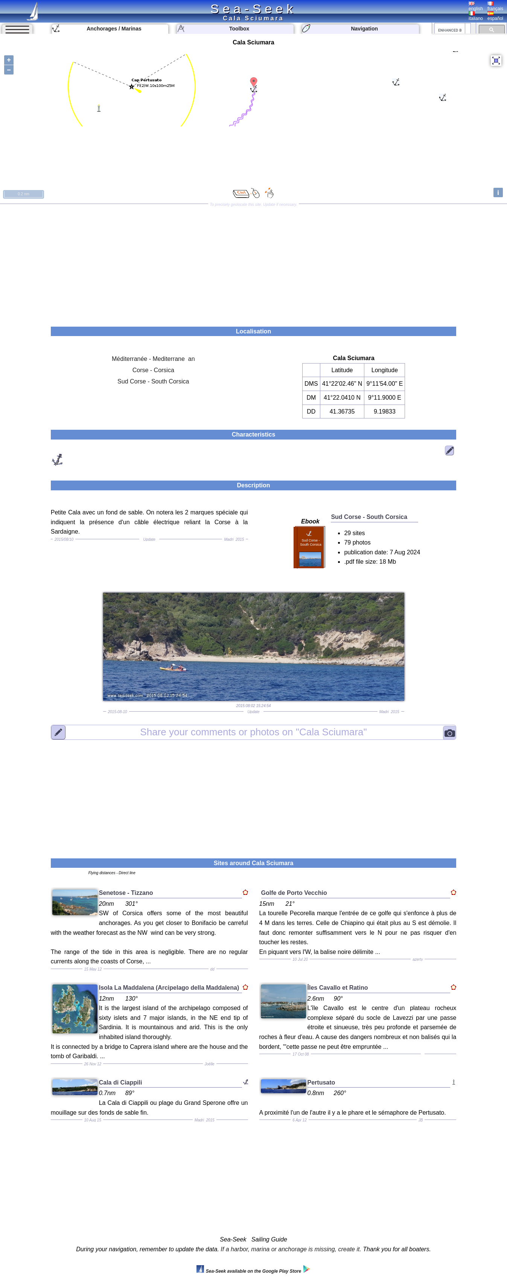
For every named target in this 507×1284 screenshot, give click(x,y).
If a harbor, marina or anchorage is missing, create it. (291, 1249)
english (476, 6)
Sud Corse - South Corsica (153, 381)
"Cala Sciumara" (253, 732)
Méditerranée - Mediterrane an (153, 359)
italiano (476, 16)
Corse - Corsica (153, 370)
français (495, 6)
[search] (449, 30)
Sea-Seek (253, 9)
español (495, 16)
